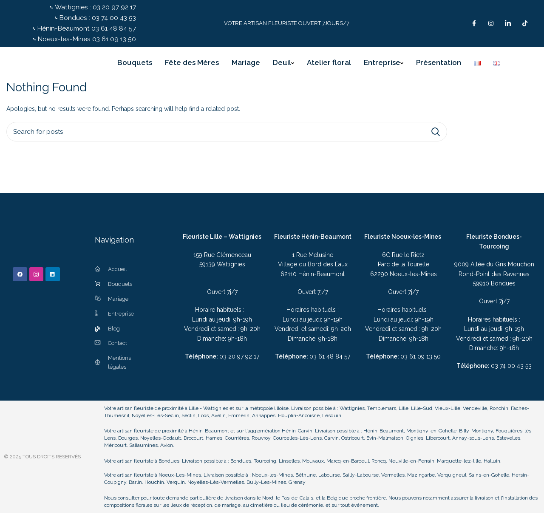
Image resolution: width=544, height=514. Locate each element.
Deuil (283, 63)
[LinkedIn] (508, 23)
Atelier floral (329, 63)
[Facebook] (474, 23)
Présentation (438, 63)
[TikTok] (524, 23)
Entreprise (383, 63)
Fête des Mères (192, 63)
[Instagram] (490, 23)
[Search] (226, 133)
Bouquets (134, 63)
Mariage (246, 63)
